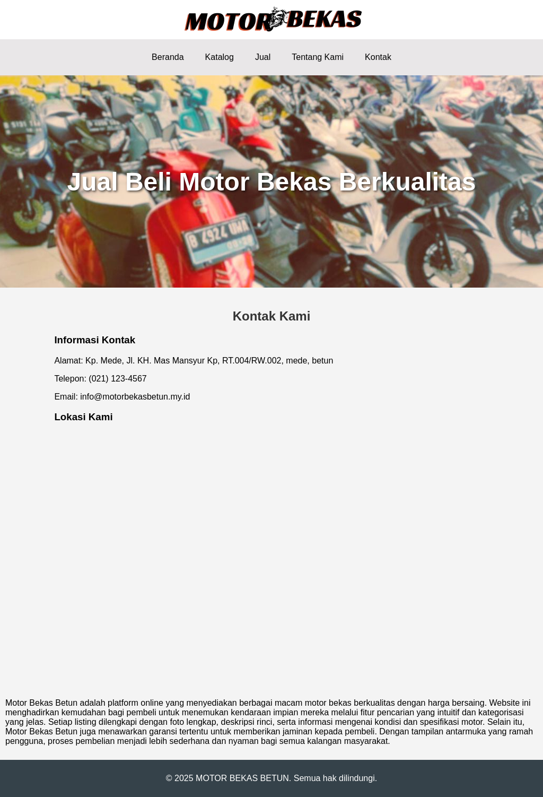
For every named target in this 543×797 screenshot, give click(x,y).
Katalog (219, 57)
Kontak (378, 57)
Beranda (168, 57)
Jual (262, 57)
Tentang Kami (318, 57)
